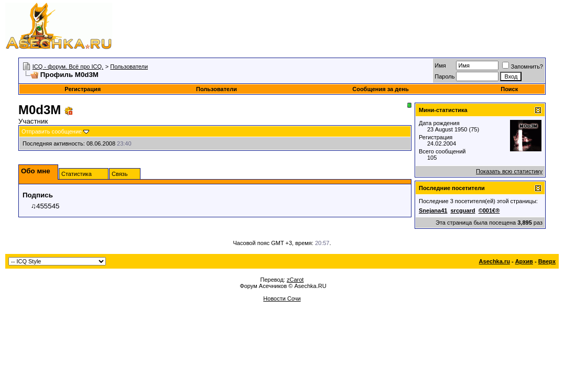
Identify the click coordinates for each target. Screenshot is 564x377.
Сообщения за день (380, 89)
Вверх (547, 261)
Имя (440, 65)
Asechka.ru (494, 261)
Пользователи (129, 66)
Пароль (444, 76)
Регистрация (82, 89)
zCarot (295, 279)
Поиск (509, 89)
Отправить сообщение (51, 131)
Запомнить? (522, 66)
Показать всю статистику (509, 171)
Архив (524, 261)
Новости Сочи (281, 298)
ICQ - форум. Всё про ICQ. (67, 66)
